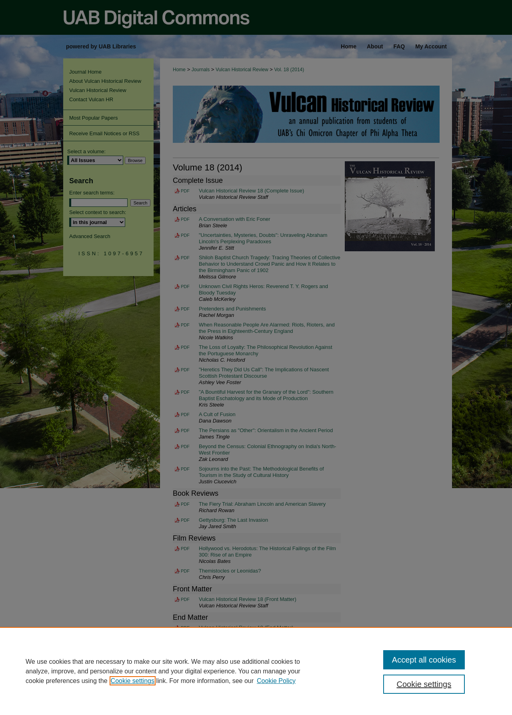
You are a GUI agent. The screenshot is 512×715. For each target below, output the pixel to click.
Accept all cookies (424, 659)
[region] (256, 671)
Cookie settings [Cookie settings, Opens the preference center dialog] (424, 684)
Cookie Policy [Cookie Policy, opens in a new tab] (276, 680)
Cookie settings (132, 680)
